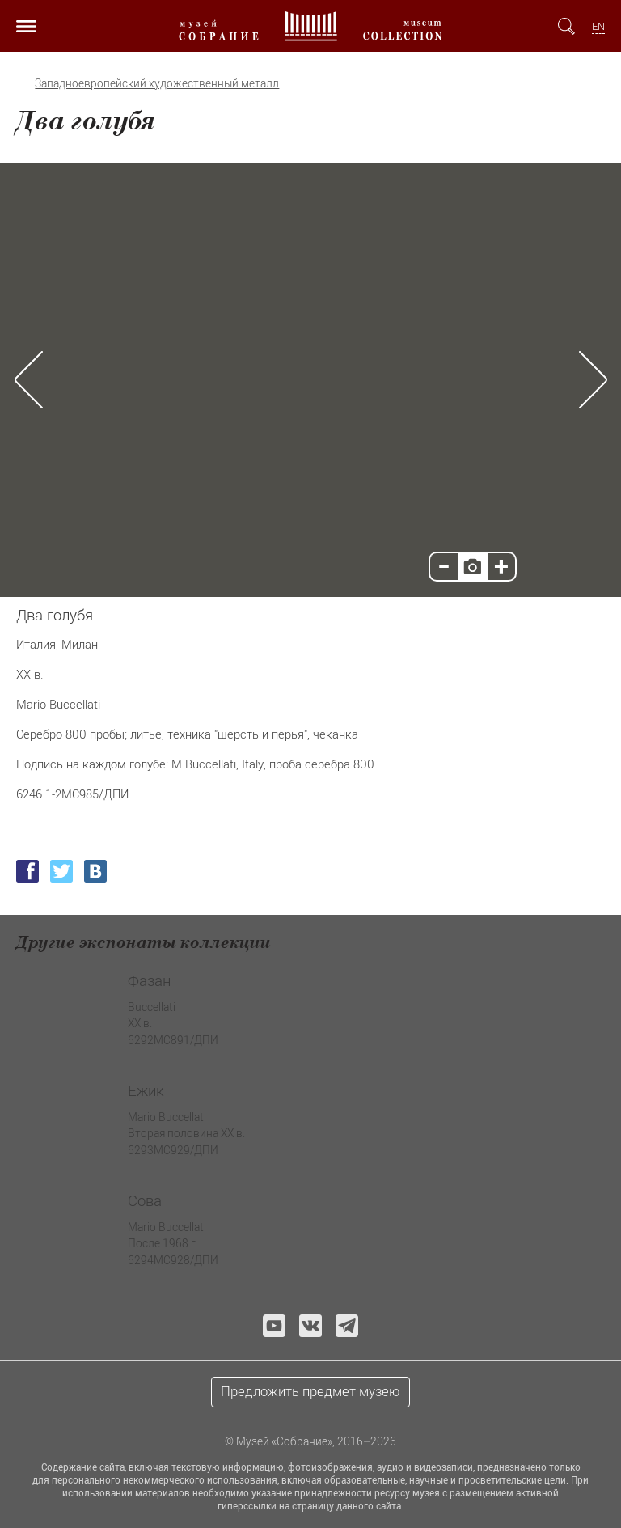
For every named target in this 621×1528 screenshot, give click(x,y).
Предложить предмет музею (310, 1391)
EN (598, 26)
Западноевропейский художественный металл (157, 83)
